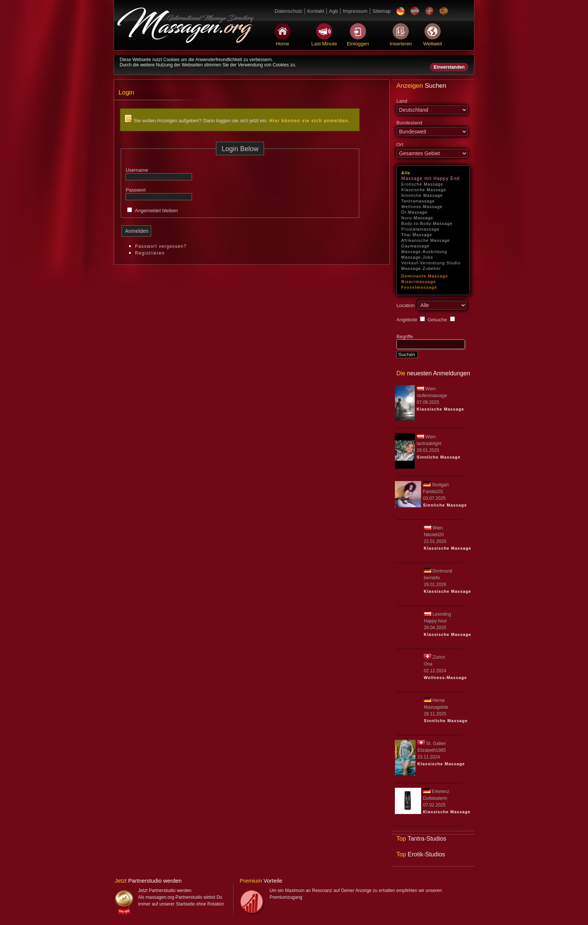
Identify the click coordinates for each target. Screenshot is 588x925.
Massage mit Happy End (430, 178)
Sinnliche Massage (422, 195)
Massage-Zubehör (421, 268)
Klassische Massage (423, 189)
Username (137, 170)
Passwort (136, 190)
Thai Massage (416, 234)
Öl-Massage (414, 212)
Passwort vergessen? (161, 246)
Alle (406, 173)
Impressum (355, 11)
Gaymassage (415, 246)
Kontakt (315, 11)
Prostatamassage (420, 229)
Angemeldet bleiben (156, 210)
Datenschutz (288, 11)
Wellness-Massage (421, 206)
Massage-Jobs (417, 257)
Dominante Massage (424, 276)
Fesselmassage (419, 287)
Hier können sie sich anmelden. (309, 120)
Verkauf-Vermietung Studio (430, 263)
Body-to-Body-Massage (427, 223)
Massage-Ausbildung (424, 251)
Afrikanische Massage (425, 240)
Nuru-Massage (417, 218)
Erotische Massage (422, 184)
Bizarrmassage (418, 281)
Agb (333, 11)
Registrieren (150, 253)
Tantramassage (418, 201)
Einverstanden (449, 67)
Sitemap (381, 11)
